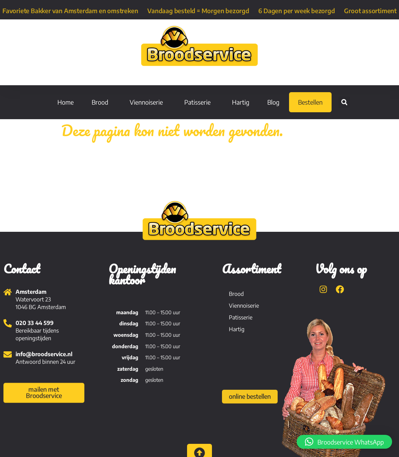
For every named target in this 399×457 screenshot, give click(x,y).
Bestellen (310, 102)
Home (65, 102)
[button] (344, 102)
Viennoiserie (148, 102)
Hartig (240, 102)
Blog (273, 102)
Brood (102, 102)
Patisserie (199, 102)
